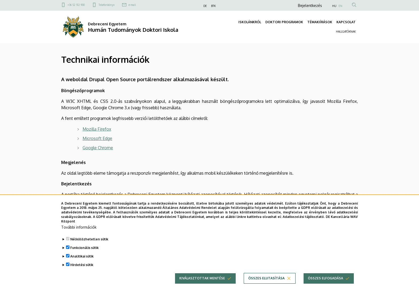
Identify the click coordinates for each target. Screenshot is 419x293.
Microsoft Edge (97, 138)
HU (334, 5)
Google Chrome (98, 147)
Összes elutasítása (266, 287)
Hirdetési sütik (81, 273)
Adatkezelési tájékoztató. (304, 225)
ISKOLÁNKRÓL (249, 22)
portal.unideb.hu (134, 201)
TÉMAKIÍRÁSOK (319, 22)
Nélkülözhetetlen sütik (89, 248)
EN (340, 5)
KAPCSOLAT (346, 22)
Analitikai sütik (82, 265)
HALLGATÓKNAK (346, 31)
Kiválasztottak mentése (202, 287)
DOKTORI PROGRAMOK (284, 22)
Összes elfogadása (325, 287)
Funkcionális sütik (84, 256)
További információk (78, 235)
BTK (213, 5)
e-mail (132, 4)
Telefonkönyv (107, 4)
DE (205, 5)
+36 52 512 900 (76, 4)
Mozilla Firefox (97, 129)
